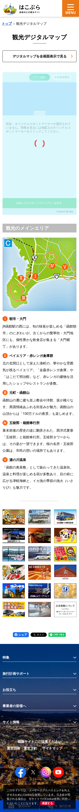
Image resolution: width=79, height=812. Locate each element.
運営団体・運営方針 (22, 748)
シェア (21, 635)
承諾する (47, 803)
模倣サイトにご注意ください (40, 741)
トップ (7, 23)
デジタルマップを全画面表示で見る (43, 56)
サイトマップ (52, 748)
